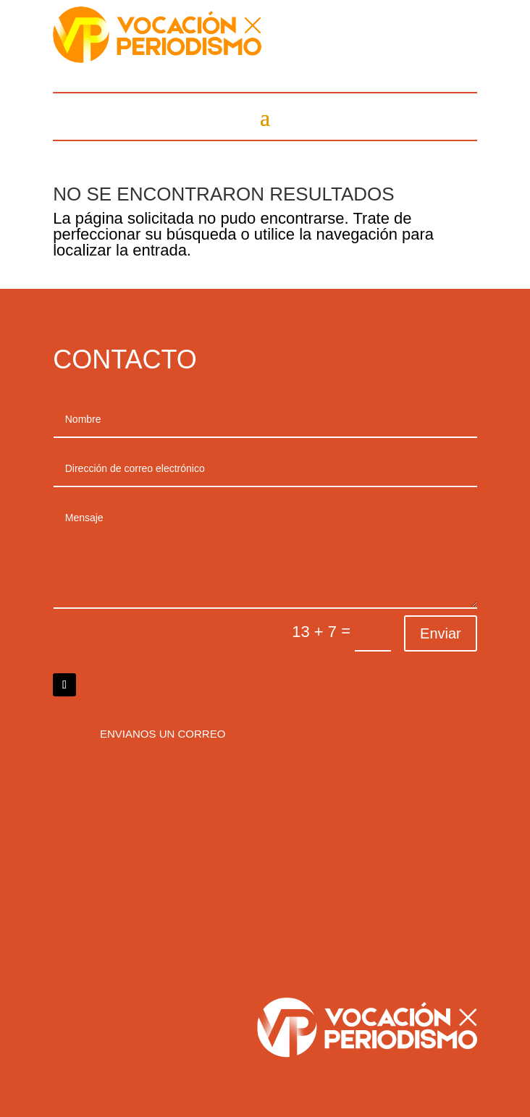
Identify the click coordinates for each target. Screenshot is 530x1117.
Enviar (440, 633)
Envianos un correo (162, 734)
